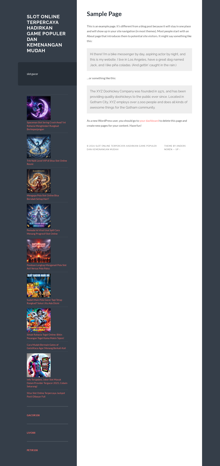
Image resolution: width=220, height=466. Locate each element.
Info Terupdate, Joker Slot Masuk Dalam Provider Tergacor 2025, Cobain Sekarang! (47, 383)
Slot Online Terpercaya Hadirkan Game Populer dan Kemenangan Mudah (46, 33)
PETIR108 (32, 450)
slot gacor (32, 74)
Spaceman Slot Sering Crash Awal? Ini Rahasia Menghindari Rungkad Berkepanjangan (46, 126)
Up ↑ (178, 149)
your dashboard (149, 120)
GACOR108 (33, 415)
